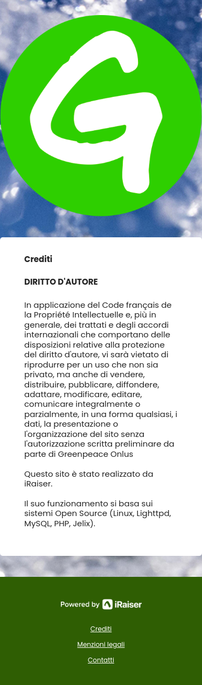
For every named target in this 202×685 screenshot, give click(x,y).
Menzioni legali (101, 644)
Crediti (101, 628)
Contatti (101, 660)
